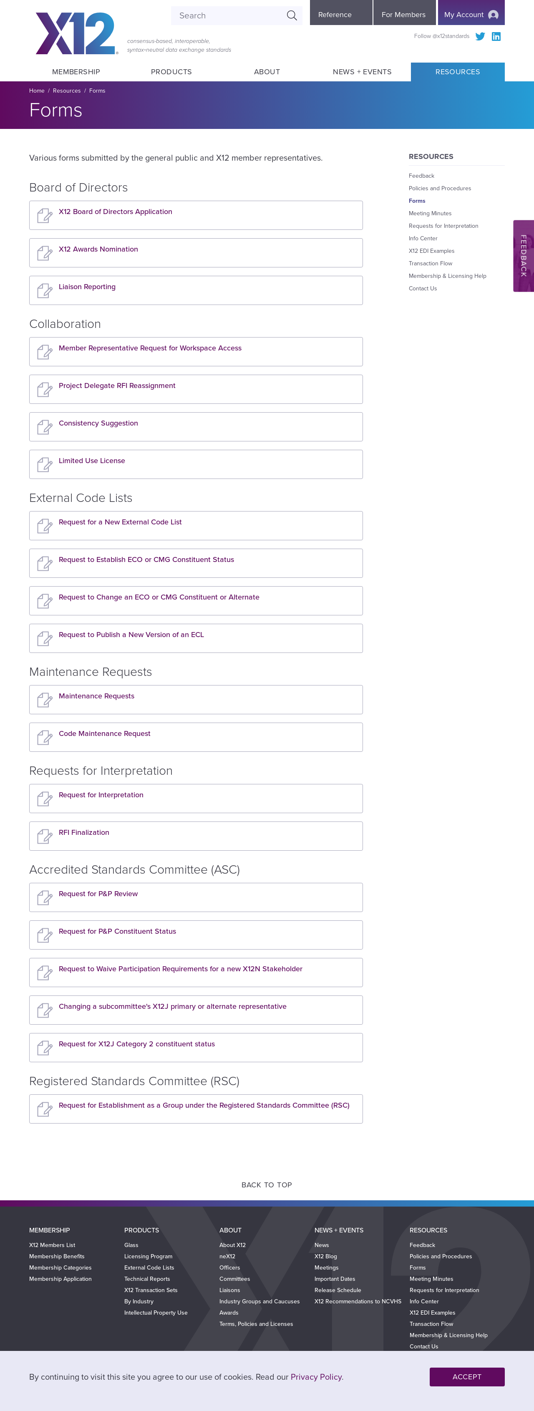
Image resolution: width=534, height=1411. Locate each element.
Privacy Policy (316, 1377)
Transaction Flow (430, 263)
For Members (404, 14)
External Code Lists (149, 1267)
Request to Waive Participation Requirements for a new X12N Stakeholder (180, 968)
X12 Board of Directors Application (115, 211)
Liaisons (229, 1290)
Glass (131, 1245)
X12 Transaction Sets (151, 1290)
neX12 (227, 1256)
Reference (335, 14)
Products (172, 71)
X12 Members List (52, 1245)
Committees (234, 1278)
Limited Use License (92, 460)
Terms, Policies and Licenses (256, 1324)
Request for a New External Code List (120, 522)
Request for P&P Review (98, 893)
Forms (97, 90)
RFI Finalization (84, 832)
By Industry (139, 1301)
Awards (229, 1312)
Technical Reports (147, 1278)
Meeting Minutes (430, 213)
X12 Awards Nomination (98, 249)
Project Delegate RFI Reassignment (117, 385)
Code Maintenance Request (105, 733)
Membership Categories (60, 1267)
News (322, 1245)
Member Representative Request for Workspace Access (150, 348)
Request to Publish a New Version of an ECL (131, 634)
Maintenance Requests (96, 695)
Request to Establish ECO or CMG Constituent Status (146, 559)
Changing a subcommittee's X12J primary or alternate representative (173, 1006)
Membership (76, 71)
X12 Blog (326, 1256)
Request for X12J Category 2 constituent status (137, 1043)
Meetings (327, 1267)
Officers (229, 1267)
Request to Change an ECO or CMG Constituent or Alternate (159, 597)
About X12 (232, 1245)
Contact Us (423, 288)
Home (37, 90)
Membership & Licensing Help (447, 276)
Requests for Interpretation (444, 225)
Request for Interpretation (101, 794)
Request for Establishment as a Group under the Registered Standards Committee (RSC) (204, 1105)
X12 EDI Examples (432, 250)
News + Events (362, 71)
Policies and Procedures (440, 188)
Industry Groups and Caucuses (259, 1301)
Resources (458, 71)
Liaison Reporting (87, 286)
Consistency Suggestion (98, 423)
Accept (467, 1376)
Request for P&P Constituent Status (117, 931)
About (267, 71)
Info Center (423, 238)
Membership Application (60, 1278)
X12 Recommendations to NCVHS (358, 1301)
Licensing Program (148, 1256)
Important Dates (335, 1278)
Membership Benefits (57, 1256)
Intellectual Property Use (156, 1312)
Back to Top (267, 1184)
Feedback (421, 175)
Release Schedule (338, 1290)
